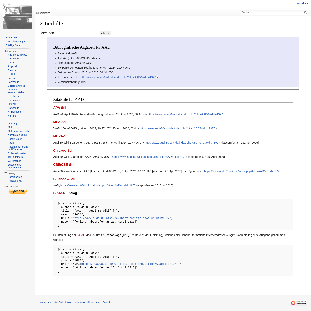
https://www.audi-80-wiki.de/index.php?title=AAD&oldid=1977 (118, 77)
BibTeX (58, 193)
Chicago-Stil (63, 150)
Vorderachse (14, 161)
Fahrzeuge (13, 82)
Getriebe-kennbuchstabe (16, 91)
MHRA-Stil (61, 136)
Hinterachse (14, 100)
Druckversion (15, 181)
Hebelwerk (13, 96)
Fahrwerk (13, 78)
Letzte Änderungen (15, 41)
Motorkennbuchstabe (19, 131)
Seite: (75, 33)
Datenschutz (45, 302)
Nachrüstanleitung (17, 135)
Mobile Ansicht (103, 302)
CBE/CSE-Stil (63, 165)
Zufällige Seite (12, 45)
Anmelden (302, 3)
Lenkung (12, 123)
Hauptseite (11, 37)
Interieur (12, 104)
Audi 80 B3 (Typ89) (18, 54)
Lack (10, 119)
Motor (11, 127)
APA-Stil (59, 108)
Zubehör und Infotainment (14, 166)
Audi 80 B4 (13, 58)
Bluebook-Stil (64, 179)
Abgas (11, 62)
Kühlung (12, 115)
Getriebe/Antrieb (16, 86)
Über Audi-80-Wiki (62, 302)
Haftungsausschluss (83, 302)
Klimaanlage (14, 111)
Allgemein (13, 66)
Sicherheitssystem (17, 153)
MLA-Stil (60, 122)
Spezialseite (43, 12)
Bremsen (12, 70)
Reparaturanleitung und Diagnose (18, 148)
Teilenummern (15, 157)
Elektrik (11, 74)
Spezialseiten (15, 177)
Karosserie (13, 108)
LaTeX (81, 235)
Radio (11, 142)
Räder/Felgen (15, 139)
